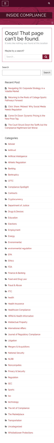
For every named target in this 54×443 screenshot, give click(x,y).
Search (5, 67)
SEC (10, 383)
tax (9, 396)
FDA (10, 267)
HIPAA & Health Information (21, 316)
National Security (16, 353)
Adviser (11, 144)
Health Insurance (16, 304)
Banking (12, 168)
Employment (14, 230)
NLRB (10, 359)
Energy (11, 236)
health (11, 297)
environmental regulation (20, 248)
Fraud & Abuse (15, 285)
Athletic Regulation (17, 162)
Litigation (12, 340)
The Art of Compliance (18, 408)
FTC (10, 291)
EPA (10, 254)
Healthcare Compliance (19, 310)
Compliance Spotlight (18, 187)
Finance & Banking (16, 273)
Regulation (13, 377)
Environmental (15, 242)
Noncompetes (14, 365)
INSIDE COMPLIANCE (26, 15)
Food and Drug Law (17, 279)
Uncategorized (15, 426)
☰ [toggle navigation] (5, 3)
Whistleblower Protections (20, 433)
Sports (11, 390)
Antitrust (12, 150)
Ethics (11, 261)
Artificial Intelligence (17, 156)
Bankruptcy (13, 175)
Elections (12, 224)
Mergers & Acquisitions (19, 347)
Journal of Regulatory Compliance (24, 334)
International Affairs (17, 328)
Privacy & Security (16, 371)
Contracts (12, 193)
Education (13, 218)
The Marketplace (16, 414)
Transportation (15, 420)
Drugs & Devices (15, 211)
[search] (49, 3)
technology (13, 402)
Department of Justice (18, 205)
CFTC (10, 181)
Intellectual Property (17, 322)
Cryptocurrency (15, 199)
